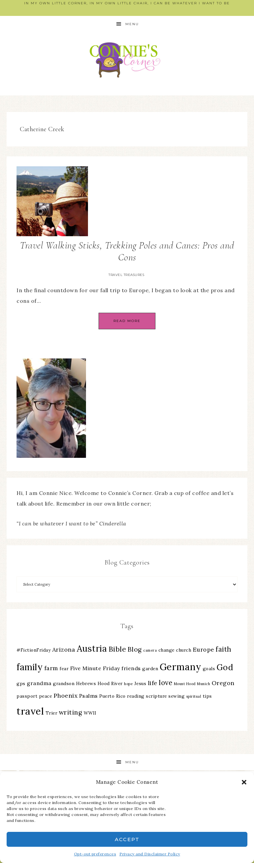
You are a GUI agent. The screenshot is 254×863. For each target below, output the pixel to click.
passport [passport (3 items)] (27, 696)
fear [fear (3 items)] (64, 669)
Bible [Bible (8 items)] (117, 649)
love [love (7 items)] (165, 682)
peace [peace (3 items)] (45, 696)
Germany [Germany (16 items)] (180, 667)
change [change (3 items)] (166, 650)
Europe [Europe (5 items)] (203, 649)
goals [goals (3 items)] (209, 669)
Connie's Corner (127, 60)
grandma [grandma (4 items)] (39, 683)
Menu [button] (132, 24)
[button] (244, 782)
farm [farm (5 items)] (51, 668)
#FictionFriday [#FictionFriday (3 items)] (34, 650)
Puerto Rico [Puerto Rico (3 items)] (112, 696)
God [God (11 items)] (225, 667)
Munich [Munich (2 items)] (203, 683)
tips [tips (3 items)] (207, 696)
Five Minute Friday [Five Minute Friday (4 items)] (95, 668)
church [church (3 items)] (183, 650)
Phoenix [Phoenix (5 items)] (66, 695)
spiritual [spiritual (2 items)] (193, 696)
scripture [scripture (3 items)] (156, 696)
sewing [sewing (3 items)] (176, 696)
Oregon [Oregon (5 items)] (223, 683)
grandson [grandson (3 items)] (63, 683)
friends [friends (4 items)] (131, 668)
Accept (127, 839)
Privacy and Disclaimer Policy (149, 853)
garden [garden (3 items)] (150, 669)
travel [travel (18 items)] (30, 711)
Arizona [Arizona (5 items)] (63, 649)
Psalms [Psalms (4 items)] (88, 695)
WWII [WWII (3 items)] (90, 713)
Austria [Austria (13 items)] (92, 648)
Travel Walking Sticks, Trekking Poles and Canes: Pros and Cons (127, 251)
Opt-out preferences (95, 853)
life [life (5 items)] (152, 683)
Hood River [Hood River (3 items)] (110, 683)
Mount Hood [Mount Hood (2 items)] (185, 683)
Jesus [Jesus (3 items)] (140, 683)
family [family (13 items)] (30, 667)
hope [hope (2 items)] (128, 683)
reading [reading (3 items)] (136, 696)
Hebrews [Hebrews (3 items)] (86, 683)
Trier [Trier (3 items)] (52, 713)
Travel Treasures (126, 275)
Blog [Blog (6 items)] (135, 649)
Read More (127, 321)
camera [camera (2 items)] (150, 650)
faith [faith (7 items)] (224, 649)
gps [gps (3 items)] (21, 683)
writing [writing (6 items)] (70, 712)
